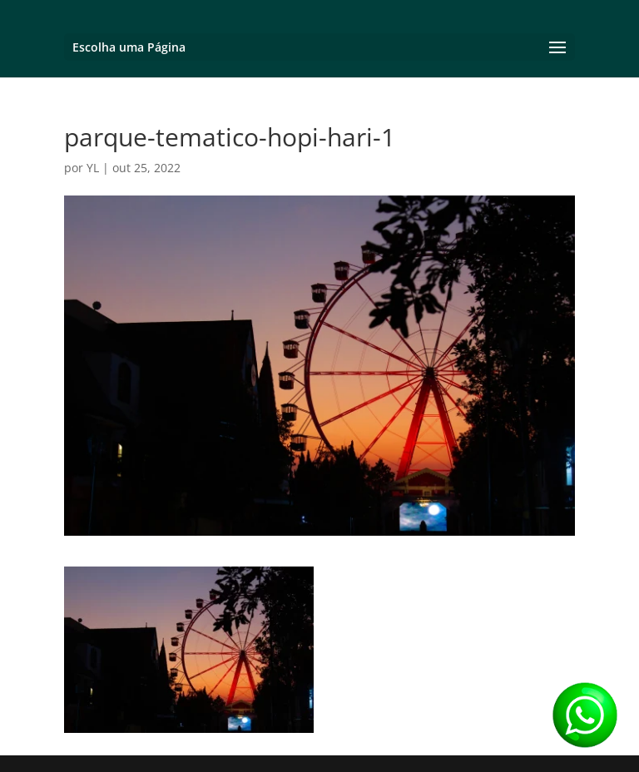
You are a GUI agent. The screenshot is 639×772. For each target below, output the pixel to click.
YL (93, 168)
